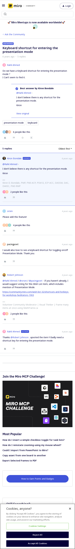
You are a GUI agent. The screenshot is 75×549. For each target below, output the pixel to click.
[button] (3, 6)
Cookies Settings (37, 526)
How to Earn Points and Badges (37, 478)
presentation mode (14, 122)
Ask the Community (15, 34)
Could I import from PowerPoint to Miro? (25, 450)
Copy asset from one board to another (24, 455)
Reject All (37, 534)
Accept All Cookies (37, 543)
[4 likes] (16, 225)
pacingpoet (13, 244)
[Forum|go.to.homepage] (21, 5)
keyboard (32, 122)
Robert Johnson (15, 274)
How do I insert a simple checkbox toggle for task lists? (33, 439)
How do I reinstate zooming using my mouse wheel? (32, 445)
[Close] (70, 508)
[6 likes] (16, 132)
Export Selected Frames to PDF (20, 460)
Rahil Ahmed (13, 65)
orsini (10, 211)
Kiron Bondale (14, 158)
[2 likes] (15, 191)
